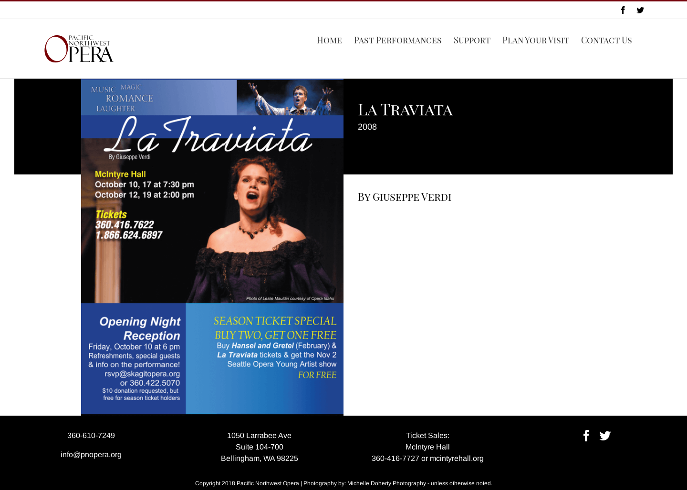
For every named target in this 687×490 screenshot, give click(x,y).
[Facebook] (586, 435)
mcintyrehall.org (457, 458)
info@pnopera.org (91, 454)
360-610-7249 (91, 435)
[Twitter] (605, 435)
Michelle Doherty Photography (386, 483)
